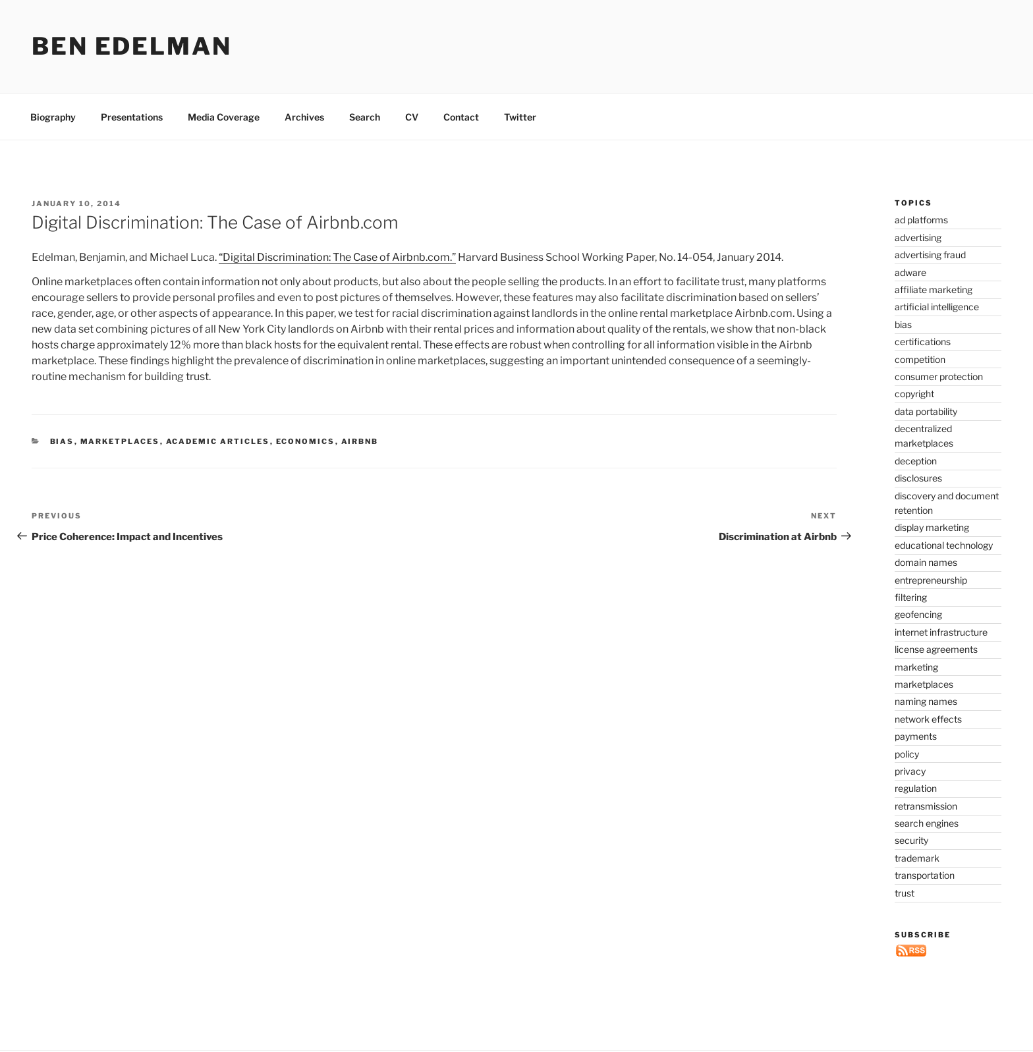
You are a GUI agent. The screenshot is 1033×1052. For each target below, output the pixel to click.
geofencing (918, 614)
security (911, 840)
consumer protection (939, 376)
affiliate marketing (933, 289)
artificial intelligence (937, 306)
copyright (914, 393)
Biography (53, 117)
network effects (928, 719)
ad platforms (921, 219)
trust (904, 893)
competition (920, 359)
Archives (304, 117)
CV (411, 117)
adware (910, 272)
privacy (910, 771)
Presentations (132, 117)
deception (916, 460)
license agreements (936, 649)
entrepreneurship (931, 580)
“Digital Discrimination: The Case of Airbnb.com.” (337, 257)
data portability (926, 411)
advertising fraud (930, 254)
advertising (918, 237)
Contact (461, 117)
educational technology (944, 545)
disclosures (918, 478)
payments (916, 736)
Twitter (520, 117)
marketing (916, 667)
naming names (926, 701)
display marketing (932, 527)
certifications (923, 341)
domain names (926, 562)
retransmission (926, 806)
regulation (916, 788)
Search (364, 117)
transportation (925, 875)
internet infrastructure (941, 632)
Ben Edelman (132, 46)
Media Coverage (224, 117)
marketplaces (120, 441)
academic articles (218, 441)
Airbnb (360, 441)
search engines (927, 823)
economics (305, 441)
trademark (917, 858)
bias (62, 441)
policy (907, 754)
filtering (911, 597)
